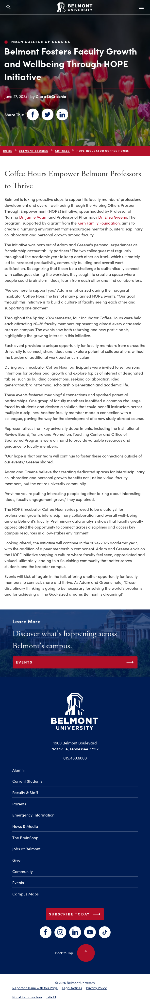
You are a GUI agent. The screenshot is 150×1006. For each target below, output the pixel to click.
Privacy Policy (96, 988)
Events (18, 882)
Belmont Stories (33, 151)
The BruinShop (25, 837)
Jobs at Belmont (26, 848)
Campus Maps (25, 893)
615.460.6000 (75, 757)
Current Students (27, 781)
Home (7, 151)
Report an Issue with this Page (35, 988)
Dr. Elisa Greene (112, 217)
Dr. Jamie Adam (33, 217)
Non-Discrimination (27, 997)
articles (62, 151)
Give (16, 860)
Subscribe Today (75, 914)
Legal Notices (72, 988)
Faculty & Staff (25, 792)
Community (22, 871)
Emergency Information (33, 814)
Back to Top (75, 953)
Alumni (18, 770)
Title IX (51, 997)
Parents (19, 803)
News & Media (25, 826)
